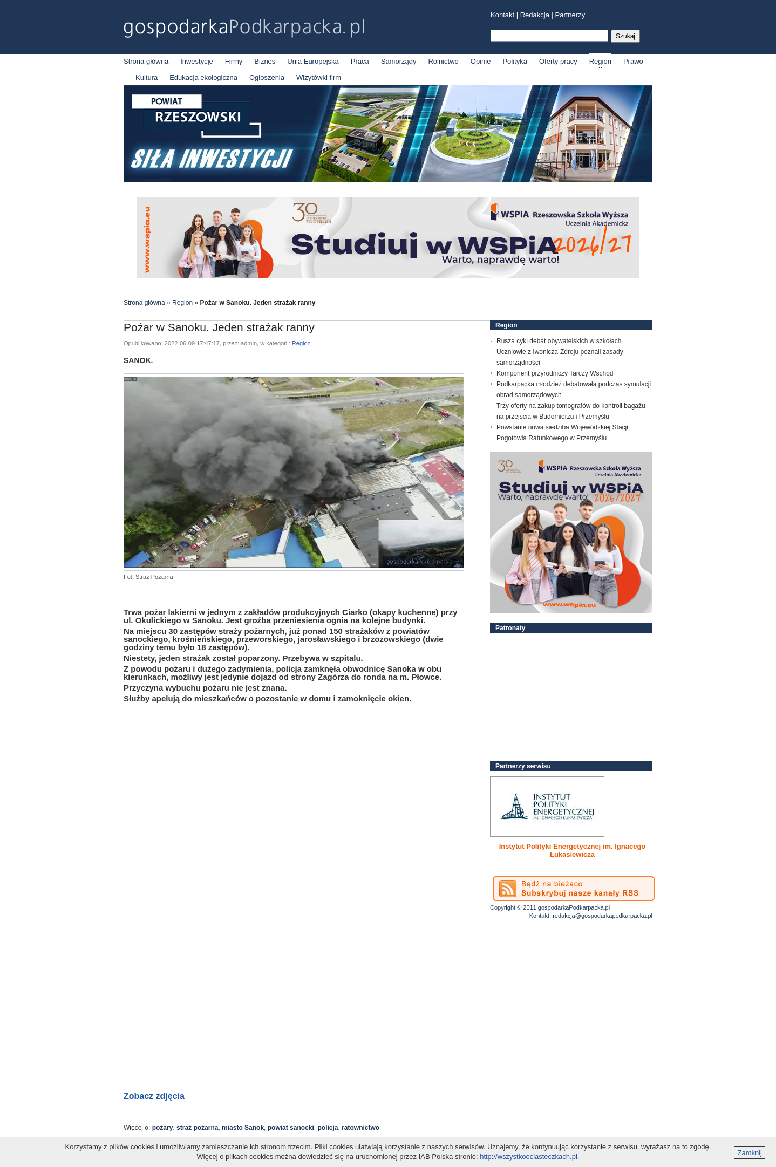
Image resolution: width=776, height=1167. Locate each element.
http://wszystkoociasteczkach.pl (528, 1156)
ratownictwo (360, 1127)
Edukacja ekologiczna (203, 77)
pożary (162, 1127)
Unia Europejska (312, 61)
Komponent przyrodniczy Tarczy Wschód (555, 373)
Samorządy (399, 61)
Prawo (633, 61)
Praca (360, 61)
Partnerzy (570, 15)
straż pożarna (197, 1127)
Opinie (481, 61)
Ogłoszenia (266, 77)
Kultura (146, 77)
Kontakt (502, 15)
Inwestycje (196, 61)
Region (600, 61)
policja (327, 1127)
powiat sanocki (291, 1127)
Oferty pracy (558, 61)
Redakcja (534, 15)
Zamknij (749, 1153)
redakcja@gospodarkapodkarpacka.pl (602, 915)
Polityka (514, 61)
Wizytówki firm (318, 77)
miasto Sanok (243, 1127)
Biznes (264, 61)
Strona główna (146, 61)
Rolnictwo (443, 61)
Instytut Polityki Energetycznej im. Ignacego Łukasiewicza (572, 850)
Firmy (234, 61)
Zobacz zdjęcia (154, 1096)
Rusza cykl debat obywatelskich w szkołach (558, 341)
